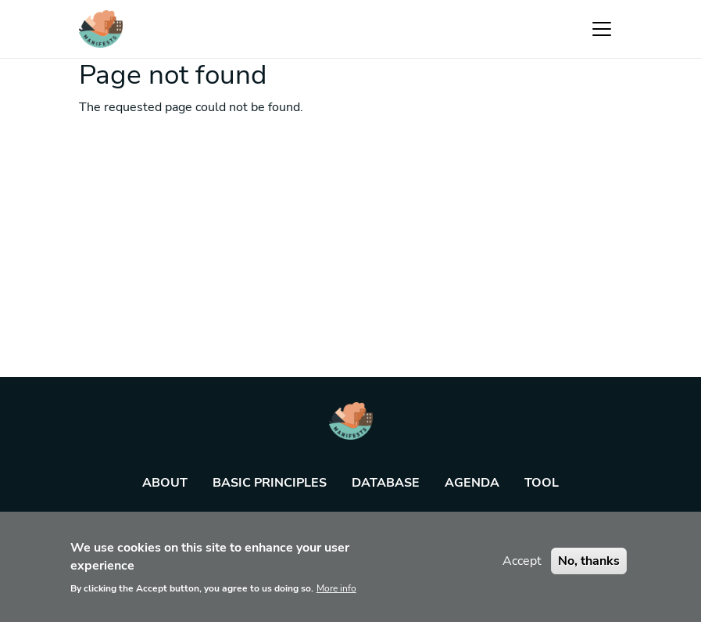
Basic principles (270, 482)
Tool (541, 482)
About (165, 482)
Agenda (472, 482)
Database (386, 482)
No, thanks (589, 567)
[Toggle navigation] (602, 29)
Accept (522, 567)
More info (336, 594)
